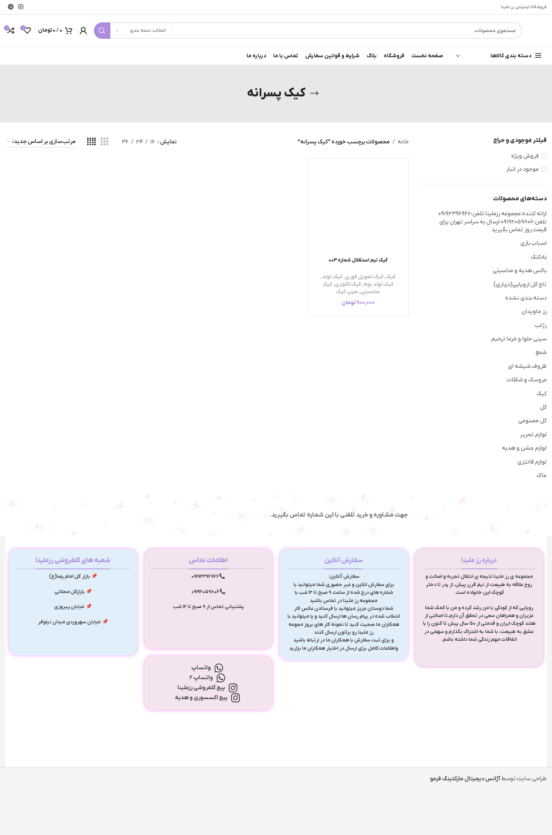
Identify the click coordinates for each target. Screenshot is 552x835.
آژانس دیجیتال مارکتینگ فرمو (465, 778)
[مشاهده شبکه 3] (104, 142)
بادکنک (539, 257)
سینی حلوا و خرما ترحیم (519, 339)
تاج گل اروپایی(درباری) (520, 284)
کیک (541, 393)
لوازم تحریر (533, 434)
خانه (403, 142)
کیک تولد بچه (378, 284)
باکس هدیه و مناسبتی (520, 270)
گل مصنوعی (532, 420)
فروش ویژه (525, 156)
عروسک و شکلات (526, 380)
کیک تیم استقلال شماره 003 (358, 260)
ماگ (542, 475)
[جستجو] (308, 30)
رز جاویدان (534, 311)
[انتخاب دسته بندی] (140, 30)
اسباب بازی (533, 243)
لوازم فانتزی (532, 462)
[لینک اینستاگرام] (20, 7)
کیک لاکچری (348, 284)
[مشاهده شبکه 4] (91, 142)
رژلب (541, 325)
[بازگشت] (314, 93)
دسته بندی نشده (526, 298)
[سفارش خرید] (40, 142)
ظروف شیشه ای (527, 366)
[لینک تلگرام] (10, 7)
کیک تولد (332, 276)
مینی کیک (347, 291)
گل (543, 407)
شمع (541, 352)
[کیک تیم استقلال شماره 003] (358, 209)
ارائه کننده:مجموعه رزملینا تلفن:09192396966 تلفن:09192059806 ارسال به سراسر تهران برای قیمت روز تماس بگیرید (492, 221)
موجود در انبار (522, 169)
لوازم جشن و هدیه (524, 448)
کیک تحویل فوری (364, 276)
